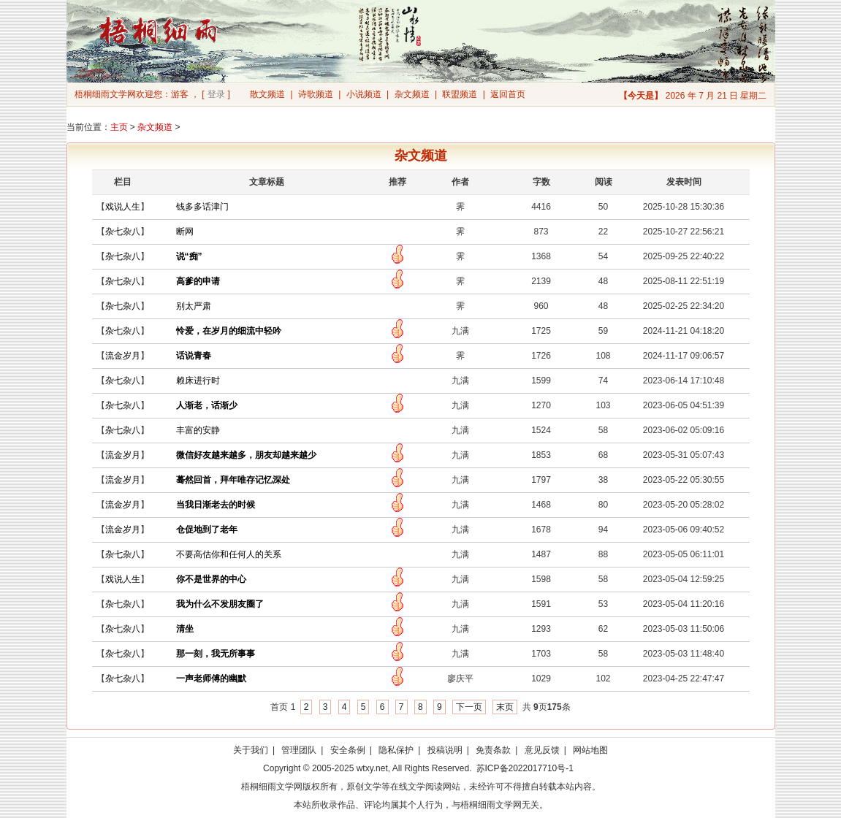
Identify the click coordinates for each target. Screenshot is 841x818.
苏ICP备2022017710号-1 (525, 768)
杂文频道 (412, 94)
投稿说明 (445, 750)
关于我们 (250, 750)
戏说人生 (122, 207)
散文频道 (267, 94)
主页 (119, 127)
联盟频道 (459, 94)
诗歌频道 (315, 94)
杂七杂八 (122, 231)
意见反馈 (542, 750)
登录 (216, 94)
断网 (185, 231)
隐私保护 (396, 750)
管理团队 (298, 750)
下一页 (469, 707)
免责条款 (493, 750)
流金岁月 (122, 356)
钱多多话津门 (202, 207)
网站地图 (590, 750)
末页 (505, 707)
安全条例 (347, 750)
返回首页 (507, 94)
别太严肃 (193, 306)
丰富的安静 (198, 430)
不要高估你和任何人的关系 (228, 554)
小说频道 (363, 94)
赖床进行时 (198, 380)
